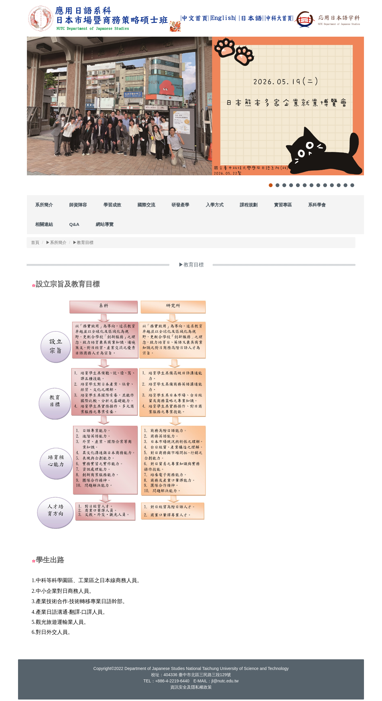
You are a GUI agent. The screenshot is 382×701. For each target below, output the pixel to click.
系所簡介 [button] (44, 204)
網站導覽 (105, 224)
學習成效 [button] (112, 204)
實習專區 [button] (283, 204)
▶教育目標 (83, 242)
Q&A (74, 224)
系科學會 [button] (317, 204)
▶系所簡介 (56, 242)
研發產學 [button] (180, 204)
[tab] (270, 185)
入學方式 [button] (215, 204)
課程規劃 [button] (249, 204)
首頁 (35, 242)
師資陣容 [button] (78, 204)
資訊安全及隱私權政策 (191, 687)
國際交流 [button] (146, 204)
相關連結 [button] (44, 224)
